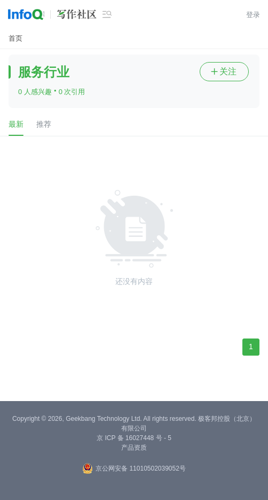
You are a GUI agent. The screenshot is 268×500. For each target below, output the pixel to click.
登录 (253, 14)
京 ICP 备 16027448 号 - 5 (134, 438)
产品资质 (134, 447)
